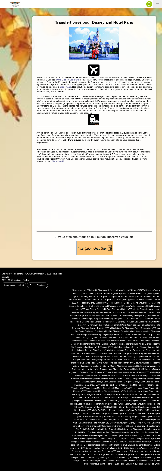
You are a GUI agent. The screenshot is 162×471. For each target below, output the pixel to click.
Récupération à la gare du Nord (138, 439)
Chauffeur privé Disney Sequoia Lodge (105, 420)
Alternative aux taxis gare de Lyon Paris (107, 464)
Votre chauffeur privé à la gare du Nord (126, 445)
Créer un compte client (14, 285)
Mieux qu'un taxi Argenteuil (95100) (112, 296)
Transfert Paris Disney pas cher (126, 325)
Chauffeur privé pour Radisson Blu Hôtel (108, 397)
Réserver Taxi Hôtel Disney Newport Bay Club (91, 312)
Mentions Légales (21, 280)
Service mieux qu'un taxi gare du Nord (142, 448)
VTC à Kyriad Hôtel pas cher (109, 363)
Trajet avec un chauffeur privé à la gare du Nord (104, 448)
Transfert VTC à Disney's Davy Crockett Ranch (94, 385)
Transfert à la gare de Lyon (127, 454)
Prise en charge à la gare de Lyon (94, 457)
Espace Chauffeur (37, 285)
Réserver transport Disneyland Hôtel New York (101, 353)
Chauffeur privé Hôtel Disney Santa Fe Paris (118, 338)
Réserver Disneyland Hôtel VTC (94, 303)
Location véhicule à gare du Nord (108, 442)
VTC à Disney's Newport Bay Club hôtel (130, 322)
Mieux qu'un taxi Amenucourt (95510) (137, 293)
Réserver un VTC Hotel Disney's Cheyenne (128, 303)
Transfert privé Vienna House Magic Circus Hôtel (92, 388)
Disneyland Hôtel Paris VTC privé (95, 413)
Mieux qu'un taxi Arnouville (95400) (144, 296)
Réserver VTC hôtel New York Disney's (100, 315)
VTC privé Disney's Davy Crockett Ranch (141, 382)
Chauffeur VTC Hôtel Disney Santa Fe (128, 334)
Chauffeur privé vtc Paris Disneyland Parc (90, 435)
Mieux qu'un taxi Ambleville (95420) (104, 293)
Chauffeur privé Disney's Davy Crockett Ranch (102, 382)
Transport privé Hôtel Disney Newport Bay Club (92, 360)
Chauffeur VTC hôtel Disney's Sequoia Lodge (114, 331)
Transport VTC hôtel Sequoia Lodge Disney (119, 347)
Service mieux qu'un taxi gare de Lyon (142, 464)
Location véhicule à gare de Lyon (125, 457)
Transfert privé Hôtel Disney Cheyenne (94, 334)
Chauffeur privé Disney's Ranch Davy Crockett (130, 435)
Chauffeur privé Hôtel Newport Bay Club (96, 423)
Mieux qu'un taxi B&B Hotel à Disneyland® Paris (93, 290)
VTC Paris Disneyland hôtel (114, 309)
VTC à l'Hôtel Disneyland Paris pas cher (103, 306)
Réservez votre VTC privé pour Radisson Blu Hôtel (124, 375)
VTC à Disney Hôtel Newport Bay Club (129, 312)
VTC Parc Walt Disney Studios (98, 325)
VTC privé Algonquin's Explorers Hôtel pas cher (128, 366)
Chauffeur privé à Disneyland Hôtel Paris (128, 413)
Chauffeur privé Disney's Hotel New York (132, 423)
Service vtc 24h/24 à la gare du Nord (98, 454)
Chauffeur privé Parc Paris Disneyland (104, 432)
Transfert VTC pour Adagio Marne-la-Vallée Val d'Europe (119, 372)
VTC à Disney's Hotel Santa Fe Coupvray (94, 322)
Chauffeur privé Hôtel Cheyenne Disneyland (123, 429)
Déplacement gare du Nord (95, 445)
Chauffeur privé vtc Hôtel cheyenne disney (107, 341)
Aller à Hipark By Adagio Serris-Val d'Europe (91, 394)
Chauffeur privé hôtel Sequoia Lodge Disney (112, 350)
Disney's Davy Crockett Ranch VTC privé (112, 379)
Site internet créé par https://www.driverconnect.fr (23, 274)
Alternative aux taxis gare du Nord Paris (89, 451)
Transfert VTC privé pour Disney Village (120, 416)
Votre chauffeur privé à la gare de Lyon (118, 461)
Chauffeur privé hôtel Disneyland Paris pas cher (130, 344)
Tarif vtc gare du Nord (139, 451)
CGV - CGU (7, 280)
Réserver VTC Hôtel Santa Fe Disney (143, 341)
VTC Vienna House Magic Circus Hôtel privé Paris (137, 385)
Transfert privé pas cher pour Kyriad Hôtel (133, 360)
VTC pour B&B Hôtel (103, 407)
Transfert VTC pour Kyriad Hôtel (137, 363)
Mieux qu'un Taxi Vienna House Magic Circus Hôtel (137, 388)
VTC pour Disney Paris (91, 309)
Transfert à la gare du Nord (111, 439)
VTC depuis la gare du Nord (136, 442)
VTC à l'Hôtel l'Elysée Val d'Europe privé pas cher (124, 401)
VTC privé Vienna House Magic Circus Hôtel (140, 391)
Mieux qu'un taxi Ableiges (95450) (130, 290)
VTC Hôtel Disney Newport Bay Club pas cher (139, 356)
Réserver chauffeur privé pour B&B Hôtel (126, 410)
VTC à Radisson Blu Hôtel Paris (141, 397)
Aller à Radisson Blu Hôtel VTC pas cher (128, 394)
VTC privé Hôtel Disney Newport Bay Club (141, 353)
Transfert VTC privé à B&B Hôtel (93, 410)
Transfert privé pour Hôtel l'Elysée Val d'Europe (115, 404)
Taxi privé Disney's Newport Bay (132, 315)
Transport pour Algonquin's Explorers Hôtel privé (121, 369)
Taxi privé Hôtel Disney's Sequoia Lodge (110, 319)
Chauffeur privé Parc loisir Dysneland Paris (140, 432)
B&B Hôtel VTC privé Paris (125, 407)
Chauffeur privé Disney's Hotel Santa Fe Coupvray (123, 426)
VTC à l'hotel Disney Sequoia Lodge (143, 309)
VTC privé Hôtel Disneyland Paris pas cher (89, 344)
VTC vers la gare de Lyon (89, 461)
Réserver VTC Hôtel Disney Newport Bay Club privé (95, 356)
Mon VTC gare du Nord (118, 451)
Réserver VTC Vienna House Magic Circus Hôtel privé (96, 391)
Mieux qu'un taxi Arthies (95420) (115, 300)
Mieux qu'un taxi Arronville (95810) (84, 300)
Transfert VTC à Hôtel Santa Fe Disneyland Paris (118, 328)
